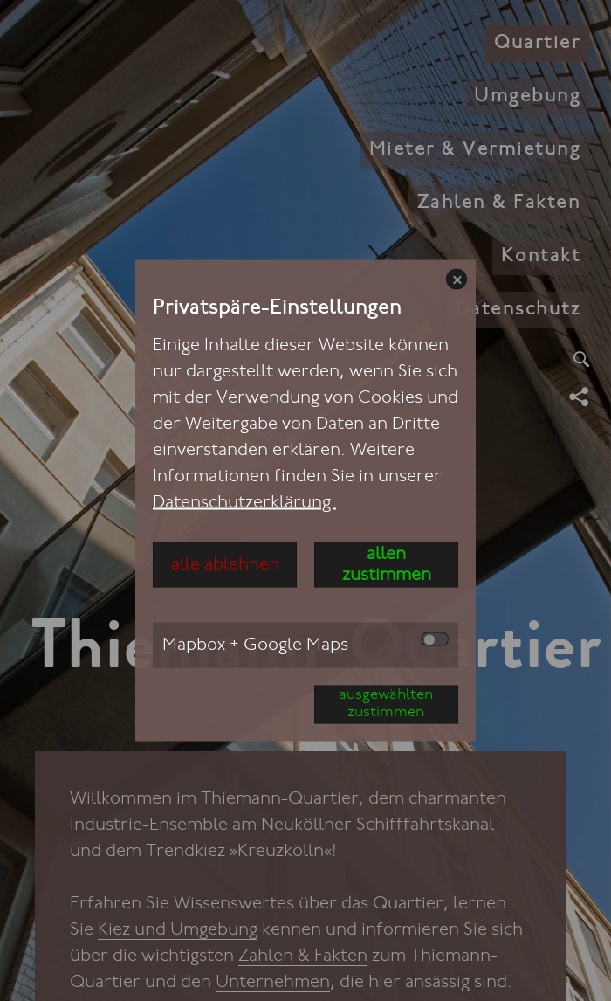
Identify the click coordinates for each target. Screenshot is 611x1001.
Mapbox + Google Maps (305, 643)
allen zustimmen (386, 565)
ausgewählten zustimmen (386, 704)
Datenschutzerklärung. (244, 503)
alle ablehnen (225, 565)
